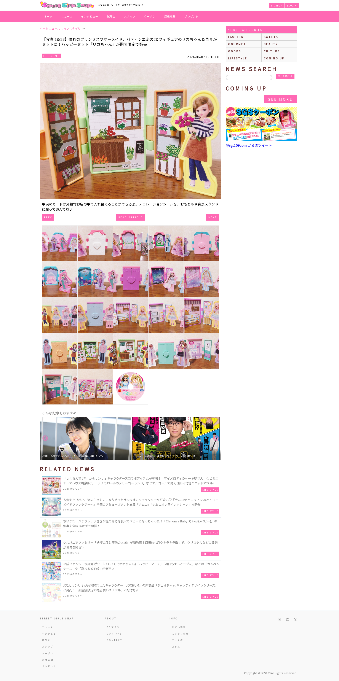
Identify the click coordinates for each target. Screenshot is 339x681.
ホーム (48, 16)
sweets (271, 37)
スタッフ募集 (180, 633)
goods (234, 51)
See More (280, 99)
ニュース (67, 16)
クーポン (150, 16)
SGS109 (113, 627)
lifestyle (237, 58)
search (285, 76)
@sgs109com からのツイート (249, 145)
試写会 (111, 16)
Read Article (130, 217)
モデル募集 (179, 627)
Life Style (51, 55)
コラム (176, 646)
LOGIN (292, 5)
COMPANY (114, 633)
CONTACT (115, 640)
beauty (271, 44)
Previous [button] (45, 438)
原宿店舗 (170, 16)
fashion (236, 37)
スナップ (130, 16)
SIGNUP (276, 5)
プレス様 (177, 640)
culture (272, 51)
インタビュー (89, 16)
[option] (85, 438)
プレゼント (191, 16)
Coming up (274, 58)
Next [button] (216, 438)
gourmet (237, 44)
